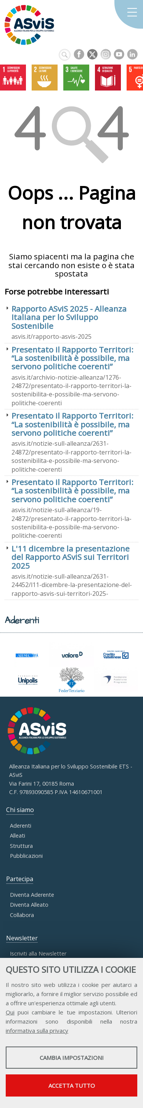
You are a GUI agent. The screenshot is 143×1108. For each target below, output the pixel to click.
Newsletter (22, 938)
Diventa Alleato (29, 904)
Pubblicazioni (26, 855)
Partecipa (19, 879)
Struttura (21, 845)
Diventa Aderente (32, 894)
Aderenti (20, 825)
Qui (10, 1012)
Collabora (22, 915)
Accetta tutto (71, 1085)
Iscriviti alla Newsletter (38, 953)
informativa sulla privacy (37, 1030)
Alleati (17, 835)
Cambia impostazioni (72, 1057)
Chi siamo (20, 810)
